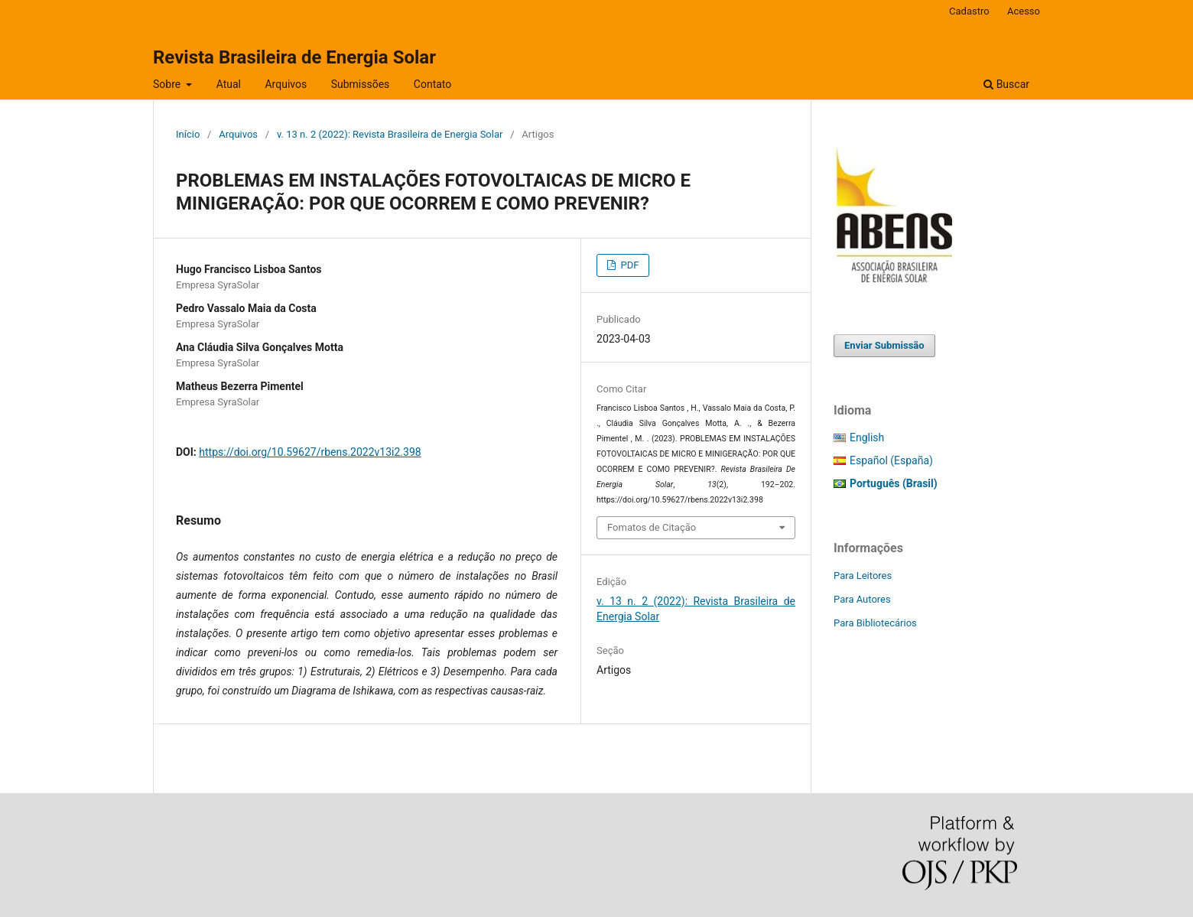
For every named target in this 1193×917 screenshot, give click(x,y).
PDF (628, 265)
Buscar (1006, 84)
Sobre (168, 84)
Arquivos (286, 84)
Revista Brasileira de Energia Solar (294, 57)
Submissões (360, 84)
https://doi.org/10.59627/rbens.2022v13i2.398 (310, 452)
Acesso (1023, 11)
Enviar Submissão (884, 345)
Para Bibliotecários (875, 623)
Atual (228, 84)
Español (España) (891, 460)
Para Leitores (863, 575)
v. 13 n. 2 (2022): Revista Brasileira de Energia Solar (390, 134)
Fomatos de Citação (651, 527)
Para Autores (862, 599)
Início (188, 134)
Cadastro (969, 11)
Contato (432, 84)
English (867, 437)
